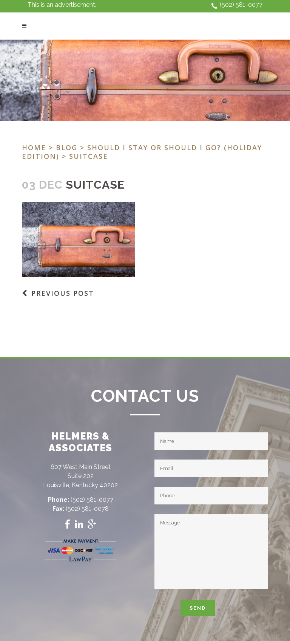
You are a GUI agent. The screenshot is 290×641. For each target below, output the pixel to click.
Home (34, 147)
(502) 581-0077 (241, 4)
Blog (66, 147)
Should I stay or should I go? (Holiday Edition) (142, 152)
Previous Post (62, 293)
